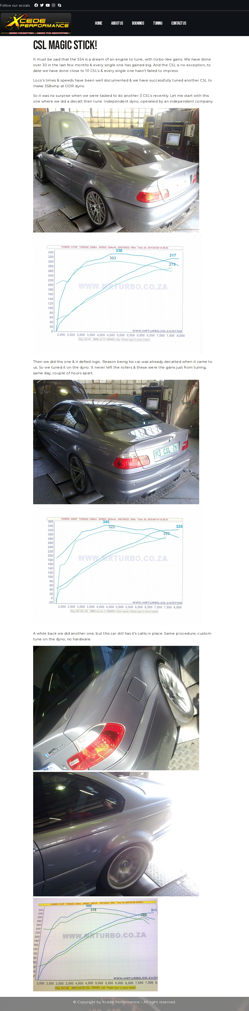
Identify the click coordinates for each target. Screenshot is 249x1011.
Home (98, 23)
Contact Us (178, 23)
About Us (117, 23)
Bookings (138, 23)
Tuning (157, 23)
